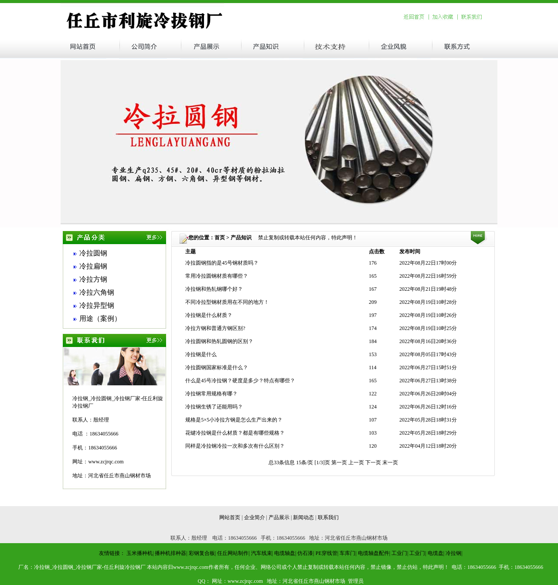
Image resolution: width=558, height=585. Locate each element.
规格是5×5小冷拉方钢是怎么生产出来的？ (233, 420)
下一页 (373, 462)
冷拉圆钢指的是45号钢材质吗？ (222, 263)
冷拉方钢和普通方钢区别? (215, 328)
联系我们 (328, 517)
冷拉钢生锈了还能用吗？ (214, 407)
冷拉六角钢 (96, 292)
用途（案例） (100, 318)
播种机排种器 (170, 553)
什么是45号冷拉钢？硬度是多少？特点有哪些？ (240, 381)
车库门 (347, 553)
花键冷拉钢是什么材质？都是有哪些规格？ (235, 433)
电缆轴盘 (284, 553)
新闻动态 (303, 517)
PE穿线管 (326, 553)
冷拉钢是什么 (201, 354)
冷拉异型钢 (96, 305)
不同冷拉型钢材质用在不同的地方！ (227, 302)
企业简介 (254, 517)
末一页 (390, 462)
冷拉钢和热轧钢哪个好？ (214, 289)
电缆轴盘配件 (373, 553)
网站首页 (229, 517)
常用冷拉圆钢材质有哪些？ (216, 276)
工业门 (399, 553)
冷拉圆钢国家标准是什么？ (216, 367)
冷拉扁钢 (93, 266)
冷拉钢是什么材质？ (208, 315)
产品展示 (279, 517)
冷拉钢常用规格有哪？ (211, 394)
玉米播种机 (139, 553)
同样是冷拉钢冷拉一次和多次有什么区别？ (235, 446)
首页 (219, 238)
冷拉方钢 (93, 279)
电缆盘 (435, 553)
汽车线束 (261, 553)
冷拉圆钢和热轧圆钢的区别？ (219, 341)
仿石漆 (305, 553)
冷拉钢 (453, 553)
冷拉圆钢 (93, 253)
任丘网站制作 (232, 553)
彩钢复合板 (202, 553)
